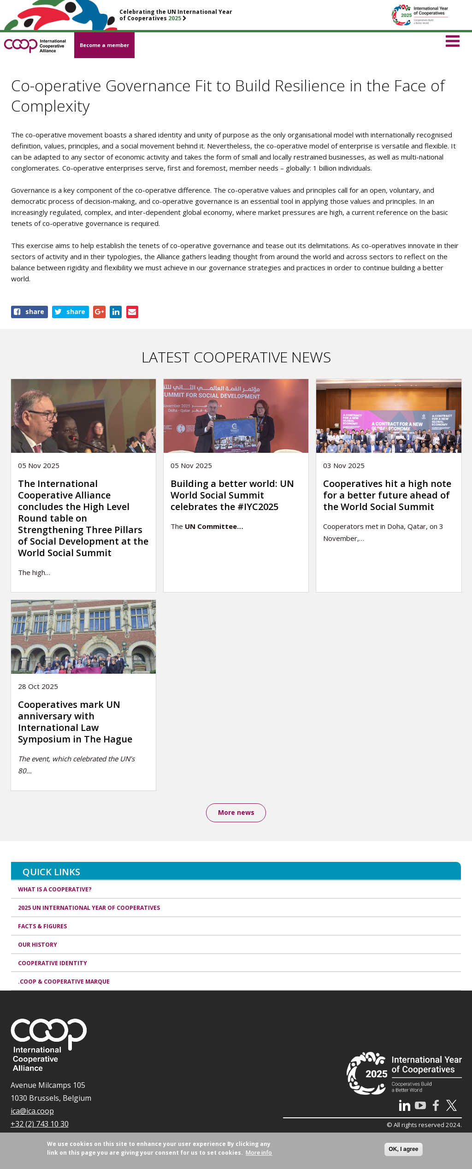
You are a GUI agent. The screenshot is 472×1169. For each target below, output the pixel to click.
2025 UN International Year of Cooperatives (89, 909)
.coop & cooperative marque (64, 982)
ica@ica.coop (32, 1112)
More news (236, 812)
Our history (37, 945)
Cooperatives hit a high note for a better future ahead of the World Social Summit (387, 495)
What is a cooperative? (55, 890)
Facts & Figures (42, 927)
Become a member (104, 45)
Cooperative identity (52, 963)
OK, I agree (403, 1149)
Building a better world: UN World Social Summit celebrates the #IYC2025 (232, 495)
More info (259, 1153)
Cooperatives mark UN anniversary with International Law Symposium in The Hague (75, 721)
